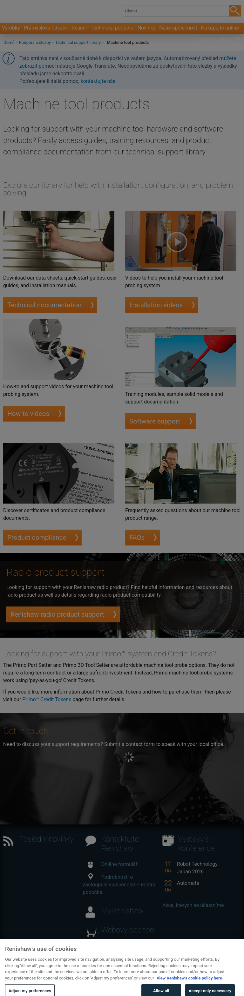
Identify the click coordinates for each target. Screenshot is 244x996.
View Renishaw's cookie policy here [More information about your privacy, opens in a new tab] (189, 984)
